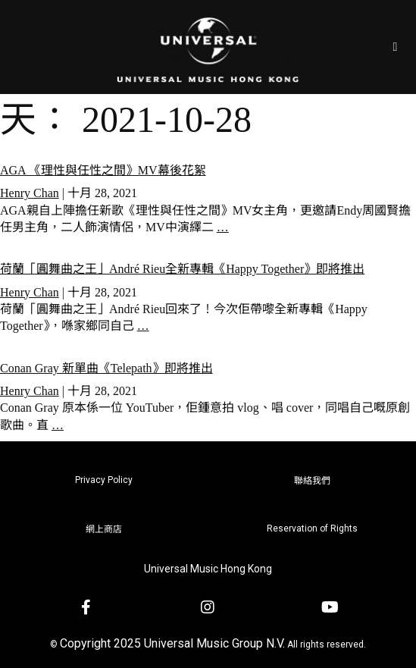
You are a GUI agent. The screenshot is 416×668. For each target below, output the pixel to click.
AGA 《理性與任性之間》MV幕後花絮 (103, 170)
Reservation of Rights (312, 528)
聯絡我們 (312, 480)
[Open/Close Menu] (395, 46)
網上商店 (104, 529)
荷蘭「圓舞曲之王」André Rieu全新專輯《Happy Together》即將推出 (182, 268)
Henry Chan (29, 193)
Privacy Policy (104, 480)
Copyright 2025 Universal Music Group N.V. (172, 643)
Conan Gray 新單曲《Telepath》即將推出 (106, 368)
